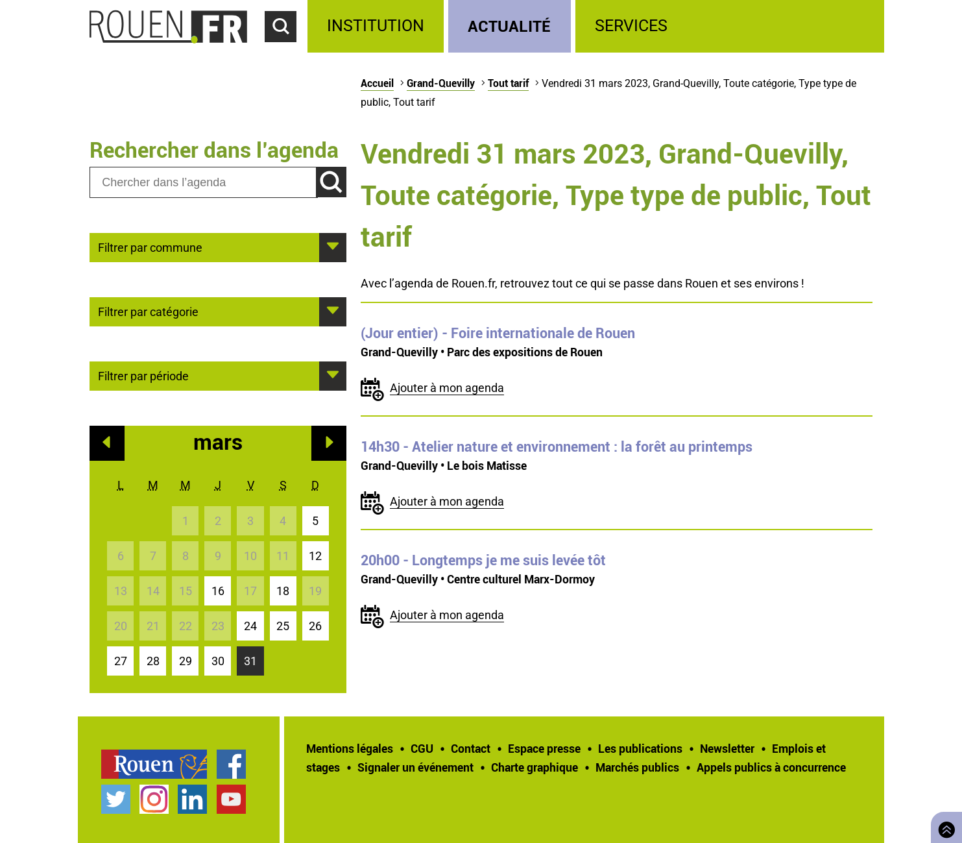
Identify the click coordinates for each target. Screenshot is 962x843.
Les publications (640, 748)
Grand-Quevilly (441, 83)
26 (315, 626)
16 (217, 591)
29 (185, 661)
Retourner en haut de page (944, 826)
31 (250, 661)
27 (120, 661)
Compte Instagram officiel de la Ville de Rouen (154, 799)
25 (282, 626)
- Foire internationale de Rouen (498, 333)
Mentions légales (349, 748)
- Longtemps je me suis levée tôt (483, 560)
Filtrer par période (143, 375)
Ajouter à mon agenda (447, 388)
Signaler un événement (415, 767)
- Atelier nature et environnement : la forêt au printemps (556, 446)
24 (250, 626)
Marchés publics (637, 767)
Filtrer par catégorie (148, 311)
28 (153, 661)
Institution (375, 25)
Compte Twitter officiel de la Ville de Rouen (115, 799)
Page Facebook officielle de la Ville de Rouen (231, 764)
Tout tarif (508, 83)
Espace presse (544, 748)
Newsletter (727, 748)
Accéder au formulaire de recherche (286, 49)
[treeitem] (377, 26)
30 (217, 661)
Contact (470, 748)
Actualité (509, 25)
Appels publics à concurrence (771, 767)
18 (282, 591)
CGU (422, 748)
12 (315, 556)
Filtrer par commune (150, 246)
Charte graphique (534, 767)
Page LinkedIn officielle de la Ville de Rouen (192, 799)
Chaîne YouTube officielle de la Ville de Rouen (231, 799)
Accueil (377, 83)
